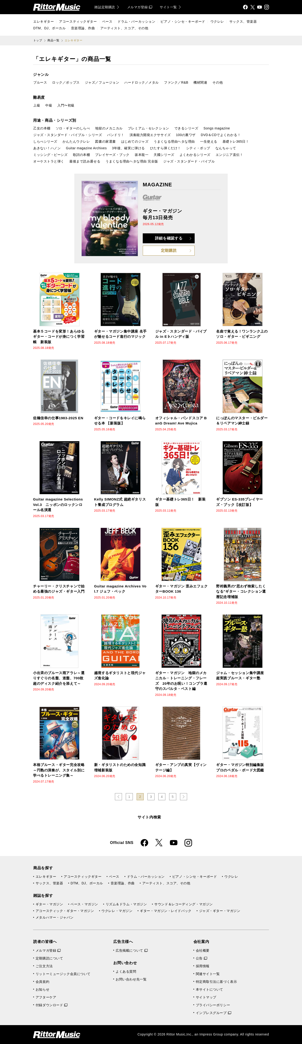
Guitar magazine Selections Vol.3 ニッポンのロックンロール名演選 (58, 504)
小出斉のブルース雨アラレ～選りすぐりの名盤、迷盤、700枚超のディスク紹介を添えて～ (58, 678)
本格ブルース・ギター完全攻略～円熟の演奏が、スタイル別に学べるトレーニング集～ (58, 770)
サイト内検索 (149, 817)
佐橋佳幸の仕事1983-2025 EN (58, 418)
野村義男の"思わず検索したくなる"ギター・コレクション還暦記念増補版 (241, 591)
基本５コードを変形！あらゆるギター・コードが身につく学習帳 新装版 (58, 336)
